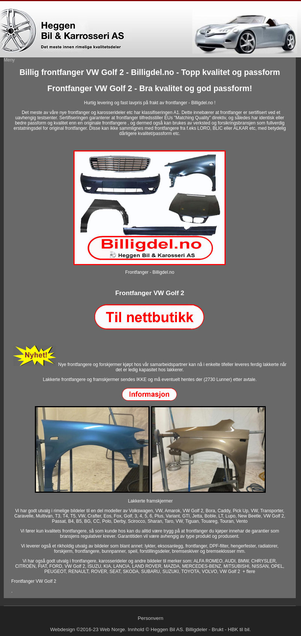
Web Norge (112, 629)
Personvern (150, 618)
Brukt (217, 629)
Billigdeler (196, 629)
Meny (9, 60)
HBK (233, 629)
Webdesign (62, 629)
